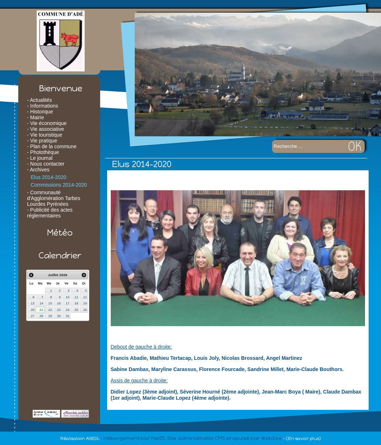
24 (67, 310)
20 (33, 310)
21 (41, 310)
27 (33, 316)
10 (67, 297)
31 (67, 316)
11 (76, 297)
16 (59, 303)
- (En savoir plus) (302, 438)
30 (59, 316)
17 (67, 303)
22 (50, 310)
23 (59, 310)
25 (76, 310)
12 (85, 297)
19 (85, 303)
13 (33, 303)
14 (41, 303)
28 (41, 316)
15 (50, 303)
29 (50, 316)
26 (85, 310)
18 (76, 303)
